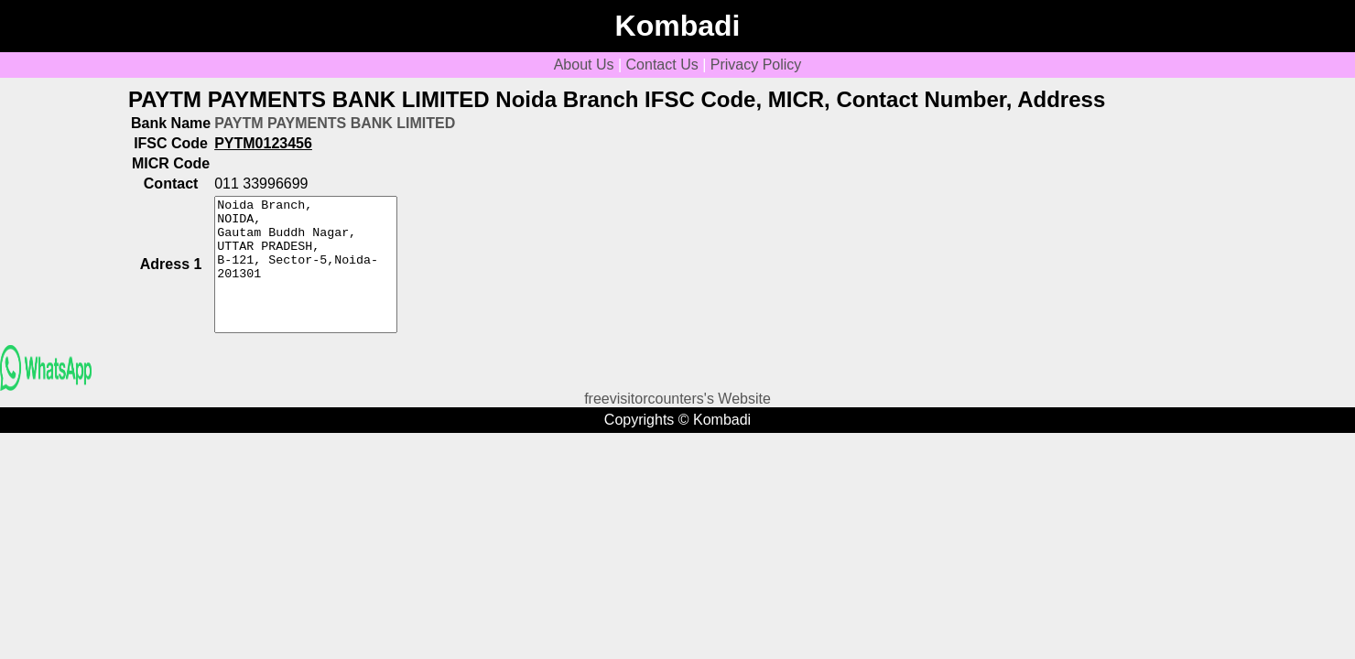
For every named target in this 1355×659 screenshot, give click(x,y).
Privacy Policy (756, 64)
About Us (584, 64)
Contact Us (662, 64)
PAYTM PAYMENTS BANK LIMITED (334, 123)
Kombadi (678, 25)
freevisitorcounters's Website (677, 398)
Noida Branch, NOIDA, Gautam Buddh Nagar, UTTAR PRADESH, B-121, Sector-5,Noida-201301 (305, 264)
